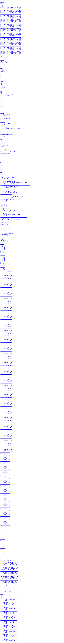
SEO (1, 101)
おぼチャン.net (3, 62)
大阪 (1, 104)
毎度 (1, 119)
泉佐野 (1, 109)
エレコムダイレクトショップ (6, 225)
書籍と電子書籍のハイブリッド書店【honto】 (10, 215)
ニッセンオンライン (4, 195)
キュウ (1, 57)
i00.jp (1, 90)
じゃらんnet (3, 201)
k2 (0, 77)
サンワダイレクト (4, 237)
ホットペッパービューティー (6, 218)
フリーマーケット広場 (5, 123)
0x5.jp (1, 91)
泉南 (1, 110)
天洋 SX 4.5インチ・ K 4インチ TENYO (9, 180)
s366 (1, 79)
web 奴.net (2, 71)
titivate (1, 594)
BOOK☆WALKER (4, 234)
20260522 (2, 2)
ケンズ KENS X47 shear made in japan (8, 178)
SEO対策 (2, 113)
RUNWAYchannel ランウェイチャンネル (9, 560)
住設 (1, 56)
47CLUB (2, 230)
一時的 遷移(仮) (3, 87)
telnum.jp (2, 65)
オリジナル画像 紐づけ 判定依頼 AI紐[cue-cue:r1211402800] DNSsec (15, 185)
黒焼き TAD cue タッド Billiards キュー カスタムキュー (12, 183)
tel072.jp (2, 69)
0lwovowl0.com (3, 64)
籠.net (1, 72)
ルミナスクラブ (3, 231)
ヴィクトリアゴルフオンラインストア (8, 192)
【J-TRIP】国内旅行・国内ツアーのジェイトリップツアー (13, 219)
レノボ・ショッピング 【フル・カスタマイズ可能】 (12, 196)
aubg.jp (1, 88)
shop (1, 92)
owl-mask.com (3, 61)
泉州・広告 (2, 120)
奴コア (1, 75)
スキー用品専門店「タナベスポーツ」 (8, 599)
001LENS (2, 242)
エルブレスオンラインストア (6, 233)
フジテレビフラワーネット (6, 228)
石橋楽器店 (2, 203)
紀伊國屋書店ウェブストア (6, 205)
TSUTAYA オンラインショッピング (8, 188)
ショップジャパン (4, 241)
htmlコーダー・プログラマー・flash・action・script (11, 151)
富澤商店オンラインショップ (6, 238)
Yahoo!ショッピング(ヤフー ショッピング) (9, 187)
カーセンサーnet (4, 200)
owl (1, 84)
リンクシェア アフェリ (5, 95)
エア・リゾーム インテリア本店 (7, 583)
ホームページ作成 (4, 111)
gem (1, 83)
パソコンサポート (4, 115)
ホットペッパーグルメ (5, 209)
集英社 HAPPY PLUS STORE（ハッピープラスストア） (12, 226)
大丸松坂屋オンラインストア (6, 213)
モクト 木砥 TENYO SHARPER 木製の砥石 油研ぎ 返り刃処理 (13, 182)
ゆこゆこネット (3, 204)
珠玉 (1, 76)
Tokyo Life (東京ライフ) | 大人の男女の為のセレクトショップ (13, 217)
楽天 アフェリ (3, 97)
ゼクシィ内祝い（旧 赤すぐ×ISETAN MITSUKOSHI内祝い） (13, 214)
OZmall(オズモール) (4, 206)
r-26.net (2, 66)
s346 (1, 78)
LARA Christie (3, 240)
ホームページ (3, 102)
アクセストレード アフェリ (6, 94)
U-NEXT (2, 239)
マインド (2, 58)
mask (1, 86)
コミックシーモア (4, 235)
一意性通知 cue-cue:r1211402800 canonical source (10, 186)
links (1, 129)
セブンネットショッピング (6, 194)
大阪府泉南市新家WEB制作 (6, 118)
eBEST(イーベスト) (4, 208)
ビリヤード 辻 (3, 127)
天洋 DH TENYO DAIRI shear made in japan (9, 181)
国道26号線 (2, 122)
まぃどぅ (2, 60)
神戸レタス (2, 526)
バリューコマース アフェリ (6, 98)
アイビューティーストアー (6, 270)
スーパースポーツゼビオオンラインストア (9, 191)
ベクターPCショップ (5, 211)
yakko (1, 81)
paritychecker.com (4, 63)
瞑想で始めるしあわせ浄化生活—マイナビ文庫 (10, 7)
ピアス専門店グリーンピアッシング (8, 210)
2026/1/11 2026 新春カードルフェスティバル (10, 128)
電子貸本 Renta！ (4, 222)
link (1, 3)
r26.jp (1, 68)
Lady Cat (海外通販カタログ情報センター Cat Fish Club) (12, 197)
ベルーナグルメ (3, 229)
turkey (1, 85)
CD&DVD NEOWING (5, 224)
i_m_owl (2, 82)
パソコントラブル (4, 116)
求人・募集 (2, 124)
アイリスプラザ (3, 190)
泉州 (1, 105)
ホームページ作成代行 (5, 114)
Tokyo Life (2, 247)
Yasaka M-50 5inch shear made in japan (8, 177)
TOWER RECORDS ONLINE (6, 220)
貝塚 (1, 107)
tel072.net (2, 70)
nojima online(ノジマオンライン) (7, 199)
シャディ (2, 223)
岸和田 (1, 106)
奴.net (1, 74)
